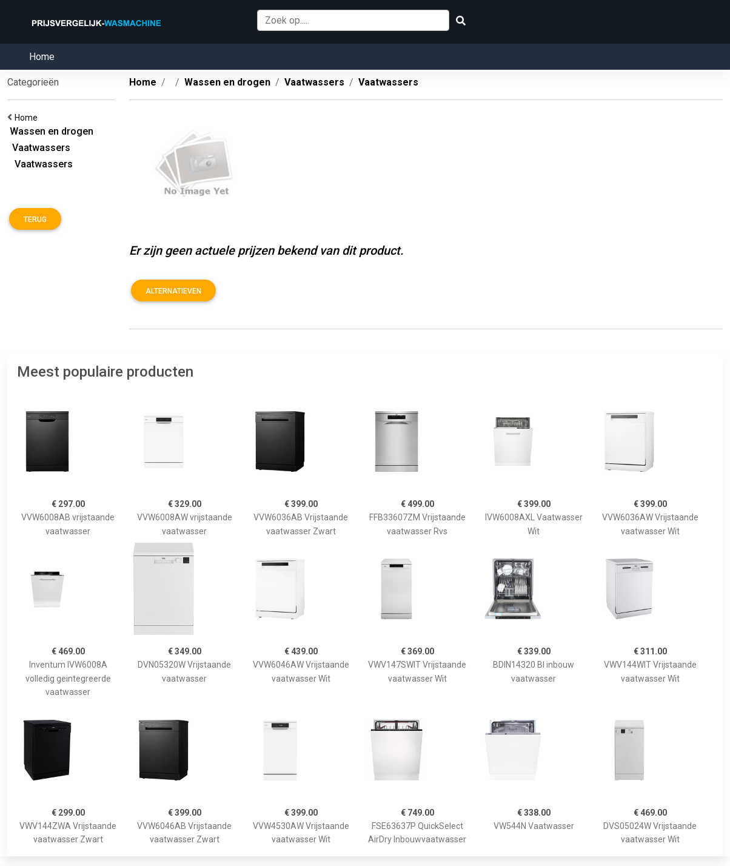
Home (42, 56)
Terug (35, 219)
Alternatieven (173, 291)
